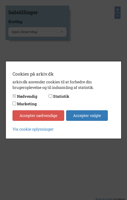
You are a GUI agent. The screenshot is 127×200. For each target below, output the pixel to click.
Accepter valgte (87, 115)
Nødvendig (27, 96)
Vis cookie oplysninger (33, 129)
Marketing (27, 103)
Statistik (61, 96)
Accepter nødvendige (38, 115)
